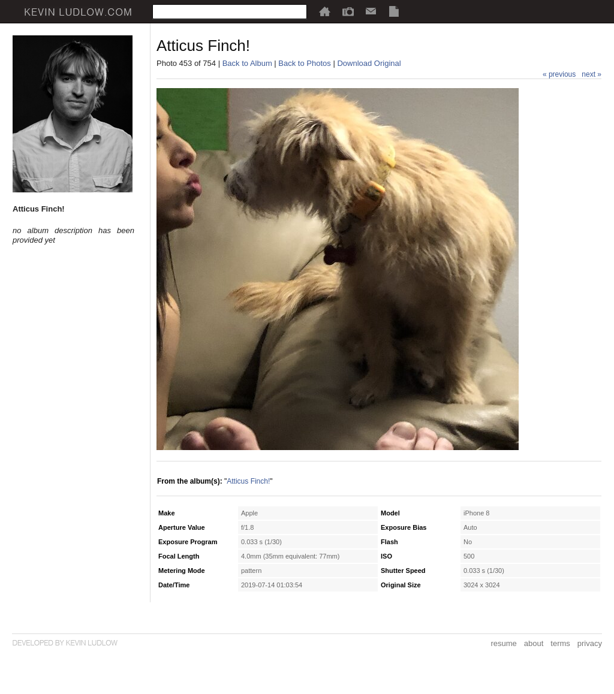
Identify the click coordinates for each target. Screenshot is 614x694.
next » (591, 74)
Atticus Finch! (248, 481)
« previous (559, 74)
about (534, 643)
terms (560, 643)
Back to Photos (304, 63)
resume (503, 643)
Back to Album (247, 63)
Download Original (369, 63)
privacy (589, 643)
